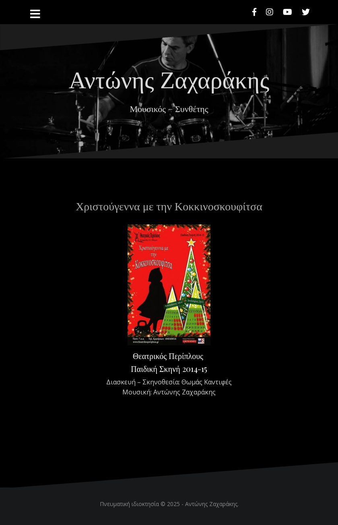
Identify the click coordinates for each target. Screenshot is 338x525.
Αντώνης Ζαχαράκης (169, 78)
